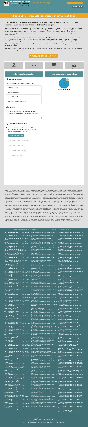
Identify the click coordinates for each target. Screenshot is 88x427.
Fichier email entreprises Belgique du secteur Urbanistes (70, 395)
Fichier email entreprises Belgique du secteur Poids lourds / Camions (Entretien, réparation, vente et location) (69, 292)
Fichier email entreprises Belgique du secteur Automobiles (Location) (14, 302)
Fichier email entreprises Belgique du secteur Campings (16, 344)
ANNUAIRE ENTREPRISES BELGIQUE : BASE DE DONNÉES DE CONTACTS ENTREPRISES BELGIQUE (44, 229)
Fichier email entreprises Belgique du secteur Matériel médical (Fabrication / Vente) (43, 400)
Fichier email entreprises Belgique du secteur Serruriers (70, 362)
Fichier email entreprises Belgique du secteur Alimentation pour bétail (14, 266)
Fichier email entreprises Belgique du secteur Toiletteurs (70, 384)
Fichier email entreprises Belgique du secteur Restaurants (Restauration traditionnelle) (68, 345)
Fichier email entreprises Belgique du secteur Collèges (16, 399)
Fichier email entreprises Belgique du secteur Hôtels (42, 340)
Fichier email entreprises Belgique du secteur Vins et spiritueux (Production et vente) (69, 409)
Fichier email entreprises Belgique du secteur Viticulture (70, 411)
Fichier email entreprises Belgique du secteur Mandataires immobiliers (41, 391)
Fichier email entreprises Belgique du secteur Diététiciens (44, 247)
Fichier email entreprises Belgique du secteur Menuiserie (43, 406)
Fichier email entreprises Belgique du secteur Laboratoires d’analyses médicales (41, 367)
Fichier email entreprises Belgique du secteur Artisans (16, 285)
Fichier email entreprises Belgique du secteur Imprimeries (44, 347)
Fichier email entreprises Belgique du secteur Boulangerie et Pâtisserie (14, 327)
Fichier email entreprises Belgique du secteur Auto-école (16, 300)
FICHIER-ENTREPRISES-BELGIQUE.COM (42, 2)
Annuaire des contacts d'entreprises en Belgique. (42, 3)
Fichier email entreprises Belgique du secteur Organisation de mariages (68, 266)
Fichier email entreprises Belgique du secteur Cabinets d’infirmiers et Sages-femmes (16, 336)
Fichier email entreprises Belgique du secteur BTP (15, 329)
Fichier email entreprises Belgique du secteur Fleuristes (43, 319)
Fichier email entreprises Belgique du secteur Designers (43, 243)
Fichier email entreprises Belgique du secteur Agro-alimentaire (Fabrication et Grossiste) (15, 261)
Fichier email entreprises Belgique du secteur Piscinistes (70, 287)
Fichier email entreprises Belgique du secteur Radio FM (70, 334)
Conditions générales (37, 418)
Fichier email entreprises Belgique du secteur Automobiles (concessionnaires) (14, 310)
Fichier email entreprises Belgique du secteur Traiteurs (70, 385)
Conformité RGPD (51, 418)
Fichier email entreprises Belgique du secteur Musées (70, 246)
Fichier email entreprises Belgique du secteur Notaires (70, 250)
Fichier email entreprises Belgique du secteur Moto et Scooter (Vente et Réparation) (70, 244)
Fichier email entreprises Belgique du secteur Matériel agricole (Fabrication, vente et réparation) (43, 397)
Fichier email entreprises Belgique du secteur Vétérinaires (70, 405)
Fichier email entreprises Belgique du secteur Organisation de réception (68, 259)
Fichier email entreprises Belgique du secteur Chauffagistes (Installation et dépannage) (14, 367)
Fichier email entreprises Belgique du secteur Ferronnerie (44, 315)
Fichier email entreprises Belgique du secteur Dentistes (43, 242)
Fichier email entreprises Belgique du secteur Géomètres (43, 326)
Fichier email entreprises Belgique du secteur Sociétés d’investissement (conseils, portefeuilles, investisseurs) (70, 369)
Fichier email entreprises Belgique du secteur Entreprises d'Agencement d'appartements (43, 281)
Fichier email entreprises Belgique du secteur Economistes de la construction (41, 261)
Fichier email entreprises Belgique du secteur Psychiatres (70, 325)
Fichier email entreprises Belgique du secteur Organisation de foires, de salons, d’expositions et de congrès (70, 263)
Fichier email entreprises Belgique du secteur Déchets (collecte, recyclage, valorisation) (43, 236)
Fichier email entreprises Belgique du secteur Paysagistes (71, 276)
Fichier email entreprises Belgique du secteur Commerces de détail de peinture (14, 380)
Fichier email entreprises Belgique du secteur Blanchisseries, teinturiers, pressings (14, 321)
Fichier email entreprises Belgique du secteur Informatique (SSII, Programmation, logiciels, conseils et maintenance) (43, 352)
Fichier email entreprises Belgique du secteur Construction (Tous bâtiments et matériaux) (14, 394)
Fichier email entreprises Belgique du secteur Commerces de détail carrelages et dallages (14, 378)
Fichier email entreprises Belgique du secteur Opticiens (70, 257)
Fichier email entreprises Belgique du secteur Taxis (69, 380)
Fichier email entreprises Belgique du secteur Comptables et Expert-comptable (14, 386)
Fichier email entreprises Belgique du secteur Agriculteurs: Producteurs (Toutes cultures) (14, 255)
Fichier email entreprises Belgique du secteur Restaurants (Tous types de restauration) (68, 347)
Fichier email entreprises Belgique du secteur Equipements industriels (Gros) (41, 307)
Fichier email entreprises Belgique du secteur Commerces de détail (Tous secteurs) (14, 375)
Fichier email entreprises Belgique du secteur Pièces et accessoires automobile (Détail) (70, 285)
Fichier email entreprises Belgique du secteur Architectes (17, 275)
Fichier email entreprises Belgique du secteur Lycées (43, 380)
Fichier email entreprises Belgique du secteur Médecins (43, 405)
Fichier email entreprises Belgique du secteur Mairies (43, 387)
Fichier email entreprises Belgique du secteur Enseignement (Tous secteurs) (41, 276)
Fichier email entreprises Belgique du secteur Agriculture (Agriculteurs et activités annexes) (16, 258)
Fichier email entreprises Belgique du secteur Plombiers (70, 289)
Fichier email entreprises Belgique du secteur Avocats (16, 312)
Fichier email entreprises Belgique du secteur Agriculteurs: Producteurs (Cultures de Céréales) (15, 250)
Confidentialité (45, 418)
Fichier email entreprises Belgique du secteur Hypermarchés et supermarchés (41, 342)
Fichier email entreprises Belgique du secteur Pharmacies (70, 280)
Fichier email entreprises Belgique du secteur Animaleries (17, 271)
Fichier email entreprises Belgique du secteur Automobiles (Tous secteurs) (14, 307)
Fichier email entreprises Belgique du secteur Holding (43, 338)
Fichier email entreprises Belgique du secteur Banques (16, 314)
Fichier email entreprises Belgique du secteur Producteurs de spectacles (68, 309)
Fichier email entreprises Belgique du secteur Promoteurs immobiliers (68, 320)
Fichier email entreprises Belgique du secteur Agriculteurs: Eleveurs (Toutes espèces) (14, 247)
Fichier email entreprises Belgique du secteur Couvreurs (16, 409)
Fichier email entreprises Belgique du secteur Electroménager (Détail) (41, 267)
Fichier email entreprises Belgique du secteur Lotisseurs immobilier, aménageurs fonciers (43, 378)
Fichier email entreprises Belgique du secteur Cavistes (16, 351)
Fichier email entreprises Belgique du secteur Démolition (43, 241)
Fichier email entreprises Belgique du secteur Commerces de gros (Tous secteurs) (14, 383)
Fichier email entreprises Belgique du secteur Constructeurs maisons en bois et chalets (14, 389)
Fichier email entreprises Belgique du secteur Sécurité (70, 360)
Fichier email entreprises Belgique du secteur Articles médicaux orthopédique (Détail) (16, 283)
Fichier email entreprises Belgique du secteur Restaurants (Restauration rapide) (68, 342)
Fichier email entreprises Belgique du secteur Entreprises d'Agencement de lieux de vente (43, 284)
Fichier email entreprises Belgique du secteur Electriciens (43, 265)
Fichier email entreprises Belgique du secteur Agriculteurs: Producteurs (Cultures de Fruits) (14, 252)
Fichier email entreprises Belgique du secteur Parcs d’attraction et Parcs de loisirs (69, 269)
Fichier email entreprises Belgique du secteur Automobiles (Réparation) (14, 305)
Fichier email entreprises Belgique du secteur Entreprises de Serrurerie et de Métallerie (43, 289)
